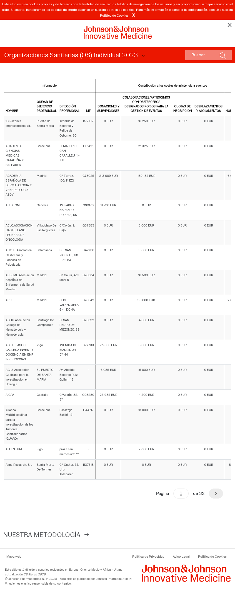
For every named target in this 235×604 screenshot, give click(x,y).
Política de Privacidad (148, 556)
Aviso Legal (181, 556)
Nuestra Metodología (42, 534)
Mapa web (13, 556)
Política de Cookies (114, 15)
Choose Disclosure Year (142, 56)
